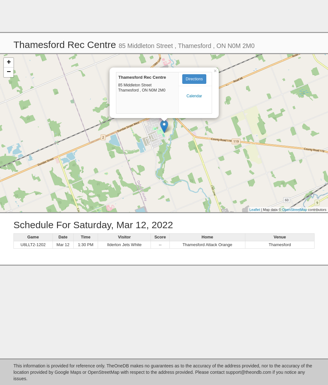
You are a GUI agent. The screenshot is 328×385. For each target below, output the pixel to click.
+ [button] (9, 63)
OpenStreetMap (294, 210)
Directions (194, 79)
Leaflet (255, 210)
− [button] (9, 72)
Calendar (194, 96)
